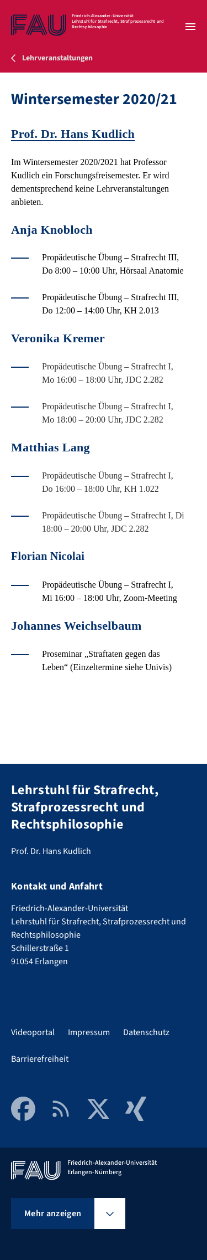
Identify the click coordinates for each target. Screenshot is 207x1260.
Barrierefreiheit (39, 1059)
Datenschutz (146, 1032)
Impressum (89, 1032)
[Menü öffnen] (190, 26)
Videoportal (33, 1032)
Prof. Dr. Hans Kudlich (73, 134)
